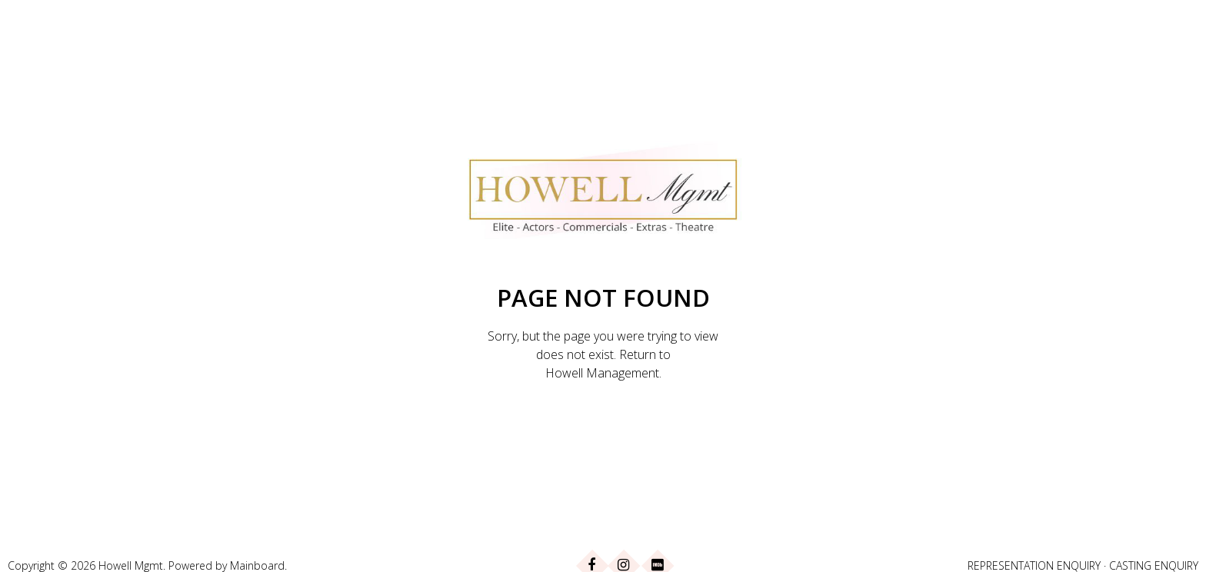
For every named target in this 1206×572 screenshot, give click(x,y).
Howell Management (602, 372)
